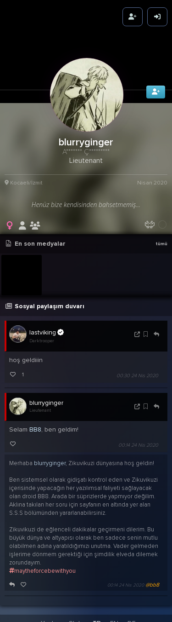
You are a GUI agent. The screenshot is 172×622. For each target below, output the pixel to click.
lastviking (46, 328)
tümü (161, 240)
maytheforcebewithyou (42, 567)
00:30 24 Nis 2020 (137, 372)
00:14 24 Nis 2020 (138, 441)
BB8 (35, 426)
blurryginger (46, 399)
